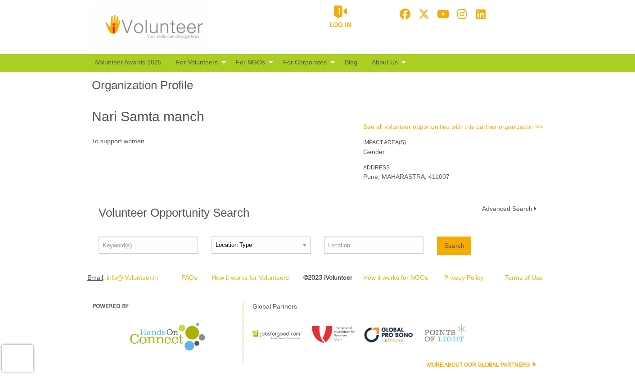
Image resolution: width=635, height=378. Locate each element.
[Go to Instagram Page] (460, 14)
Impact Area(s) (384, 142)
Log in (340, 24)
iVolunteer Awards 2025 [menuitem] (128, 62)
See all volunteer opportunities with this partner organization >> (453, 126)
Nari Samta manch (148, 116)
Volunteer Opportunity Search (174, 212)
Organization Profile (142, 85)
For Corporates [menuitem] (305, 62)
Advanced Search (507, 208)
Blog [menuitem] (351, 62)
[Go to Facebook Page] (403, 14)
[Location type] (261, 245)
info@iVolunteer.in (132, 277)
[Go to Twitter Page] (422, 14)
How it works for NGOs (395, 277)
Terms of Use (524, 277)
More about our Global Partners (479, 365)
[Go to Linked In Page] (479, 14)
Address (376, 167)
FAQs (189, 277)
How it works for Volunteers (250, 277)
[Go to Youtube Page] (441, 14)
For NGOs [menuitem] (250, 62)
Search (454, 245)
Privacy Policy (463, 277)
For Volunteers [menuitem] (197, 62)
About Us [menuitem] (385, 62)
